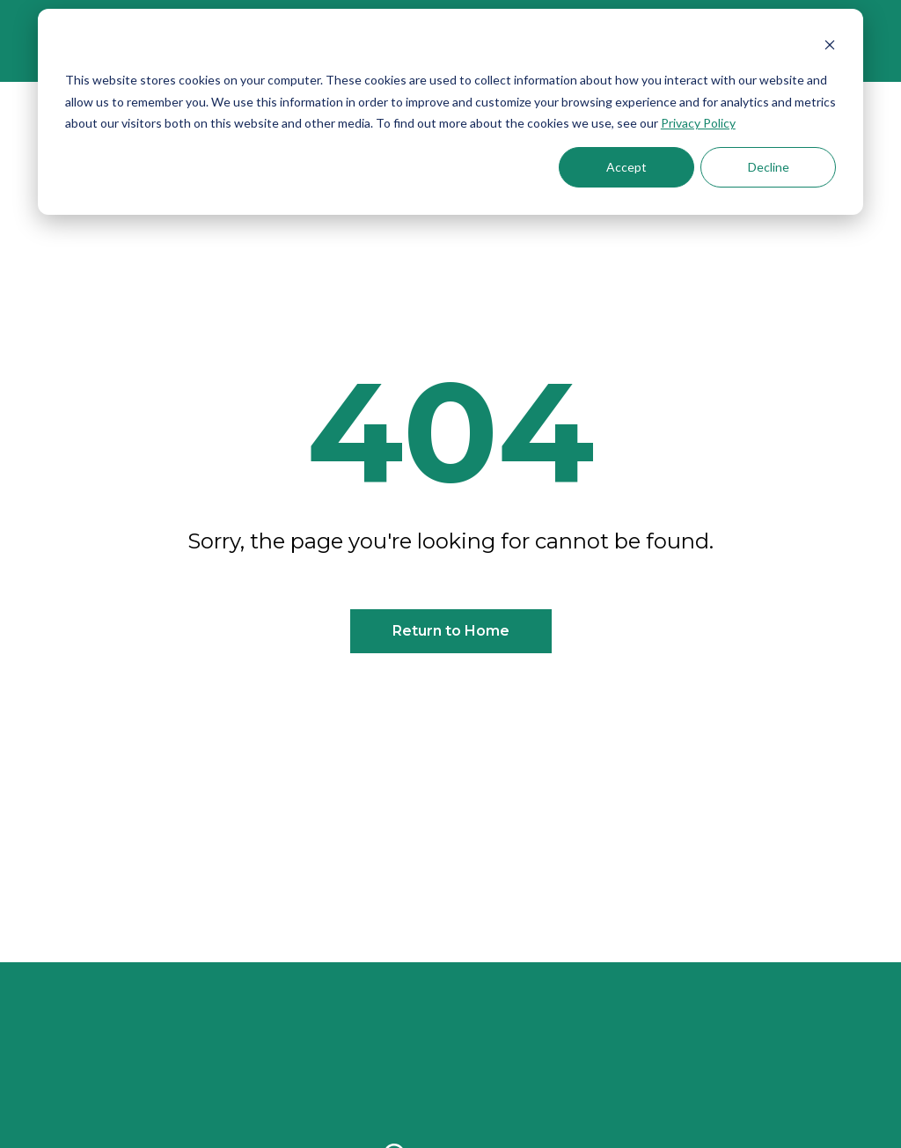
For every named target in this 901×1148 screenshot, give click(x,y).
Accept (626, 166)
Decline (768, 166)
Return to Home (450, 630)
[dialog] (450, 112)
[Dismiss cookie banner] (830, 47)
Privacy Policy (698, 122)
